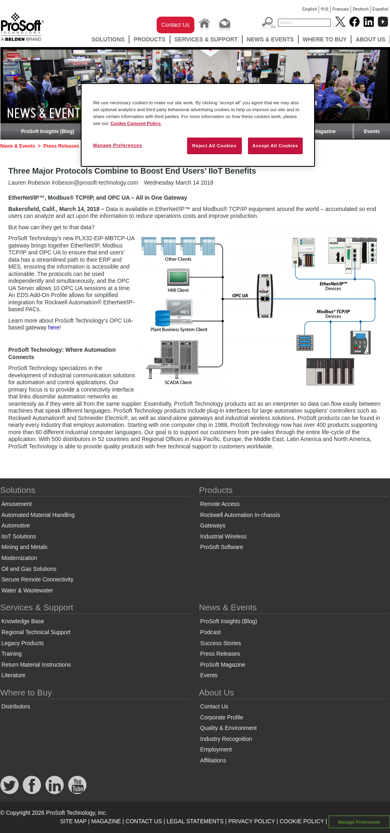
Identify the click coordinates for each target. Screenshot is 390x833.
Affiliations (213, 760)
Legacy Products (23, 643)
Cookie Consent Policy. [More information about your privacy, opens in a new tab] (136, 123)
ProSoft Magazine (315, 131)
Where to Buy (325, 39)
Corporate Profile (221, 717)
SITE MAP (73, 821)
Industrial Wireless (223, 536)
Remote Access (219, 504)
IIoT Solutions (19, 536)
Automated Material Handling (38, 515)
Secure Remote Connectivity (37, 579)
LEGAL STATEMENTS (195, 821)
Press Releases (61, 146)
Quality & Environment (228, 728)
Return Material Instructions (36, 664)
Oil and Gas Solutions (29, 569)
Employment (216, 749)
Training (12, 653)
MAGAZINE (106, 821)
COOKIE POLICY (302, 821)
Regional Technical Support (36, 632)
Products (150, 39)
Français (340, 9)
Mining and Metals (25, 547)
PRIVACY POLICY (251, 821)
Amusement (17, 504)
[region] (198, 125)
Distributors (16, 706)
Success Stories (220, 643)
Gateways (212, 525)
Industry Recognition (226, 739)
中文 (325, 9)
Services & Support (206, 39)
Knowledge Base (23, 621)
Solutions (108, 39)
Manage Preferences (359, 821)
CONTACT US (143, 821)
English (309, 9)
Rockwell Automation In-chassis (240, 515)
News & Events (270, 39)
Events (372, 131)
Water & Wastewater (27, 590)
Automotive (16, 525)
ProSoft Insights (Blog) (47, 131)
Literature (14, 675)
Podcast (210, 632)
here (54, 327)
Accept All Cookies (275, 145)
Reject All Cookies (214, 145)
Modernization (19, 558)
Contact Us (176, 25)
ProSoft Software (221, 547)
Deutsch (360, 9)
